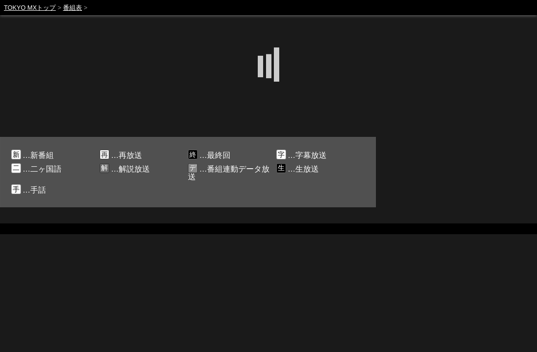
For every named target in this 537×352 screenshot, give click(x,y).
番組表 (72, 7)
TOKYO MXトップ (30, 7)
